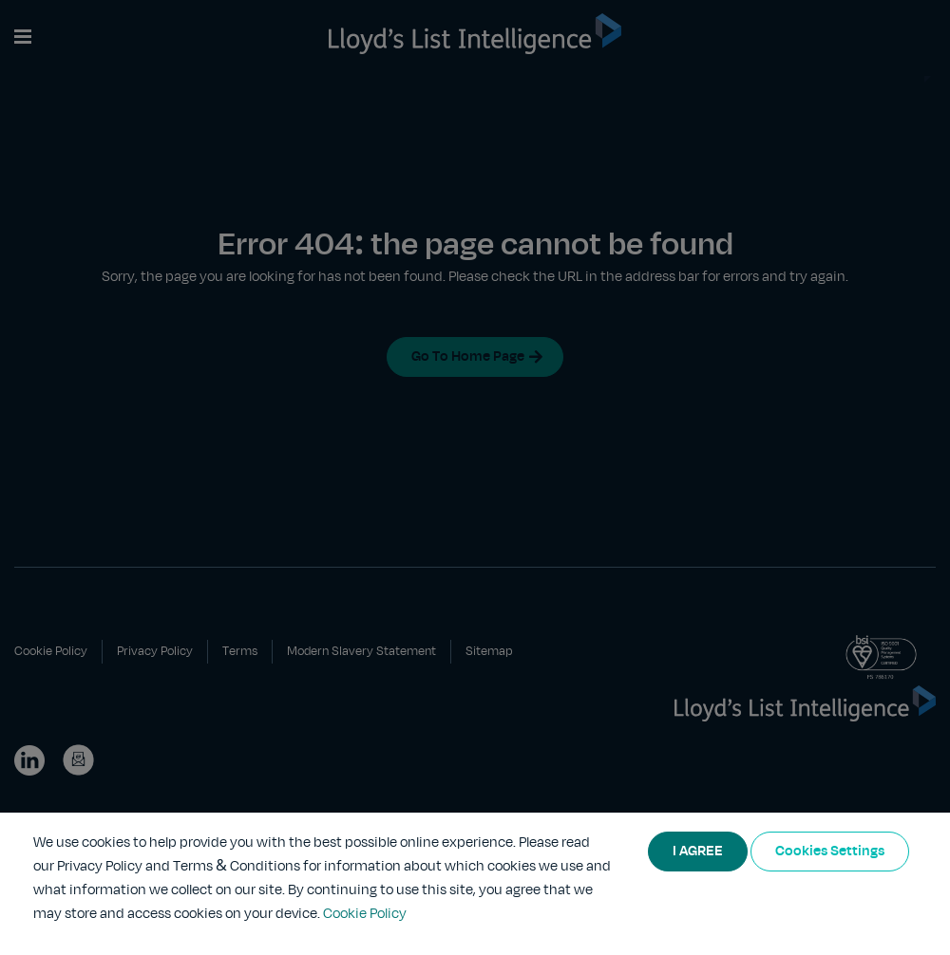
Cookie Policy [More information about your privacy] (365, 914)
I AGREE (698, 851)
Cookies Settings (829, 851)
